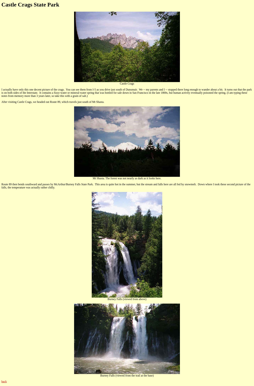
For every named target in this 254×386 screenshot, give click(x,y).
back (4, 381)
